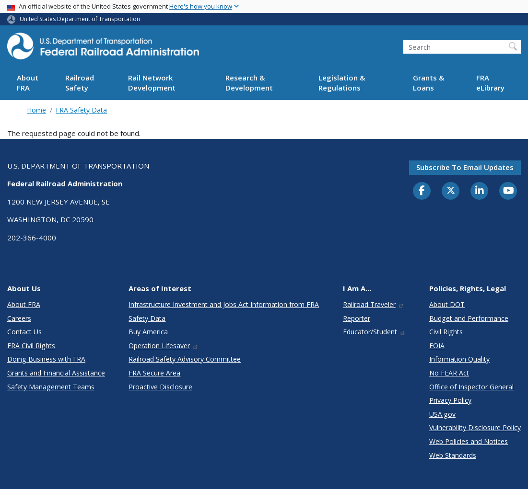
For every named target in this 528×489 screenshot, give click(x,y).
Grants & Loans (428, 82)
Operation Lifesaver (164, 345)
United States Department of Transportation (80, 19)
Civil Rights (446, 331)
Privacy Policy (450, 400)
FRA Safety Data (81, 109)
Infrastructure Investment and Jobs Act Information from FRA (224, 304)
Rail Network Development (152, 82)
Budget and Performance (468, 318)
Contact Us (24, 331)
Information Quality (459, 359)
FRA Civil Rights (31, 345)
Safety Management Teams (50, 386)
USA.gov (442, 414)
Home (36, 109)
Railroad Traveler (373, 304)
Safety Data (147, 318)
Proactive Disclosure (160, 386)
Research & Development (249, 82)
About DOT (447, 304)
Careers (19, 318)
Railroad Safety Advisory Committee (185, 359)
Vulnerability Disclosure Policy (475, 427)
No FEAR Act (449, 372)
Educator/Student (374, 331)
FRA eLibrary (490, 82)
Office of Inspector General (471, 386)
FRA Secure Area (154, 372)
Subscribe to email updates (465, 167)
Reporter (356, 318)
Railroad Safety (79, 82)
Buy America (148, 331)
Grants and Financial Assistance (56, 372)
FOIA (437, 345)
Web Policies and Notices (468, 441)
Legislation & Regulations (341, 82)
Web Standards (452, 455)
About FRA (27, 82)
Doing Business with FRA (46, 359)
